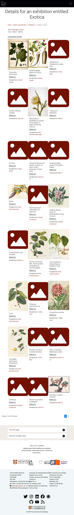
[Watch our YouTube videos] (37, 502)
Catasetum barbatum (54, 112)
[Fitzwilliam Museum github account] (31, 502)
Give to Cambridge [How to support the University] (55, 477)
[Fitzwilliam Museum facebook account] (37, 496)
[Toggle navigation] (70, 3)
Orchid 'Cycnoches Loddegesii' (36, 401)
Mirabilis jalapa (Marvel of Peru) (35, 71)
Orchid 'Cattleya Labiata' (15, 112)
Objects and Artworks (19, 25)
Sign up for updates (37, 446)
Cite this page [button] (14, 430)
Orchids (12, 163)
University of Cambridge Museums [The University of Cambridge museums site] (39, 473)
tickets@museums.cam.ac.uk (20, 486)
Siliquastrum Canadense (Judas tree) (56, 64)
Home (9, 25)
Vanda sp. (12, 400)
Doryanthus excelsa (57, 312)
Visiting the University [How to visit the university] (56, 475)
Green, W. (20, 118)
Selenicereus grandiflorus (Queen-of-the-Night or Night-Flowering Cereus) (36, 123)
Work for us (32, 481)
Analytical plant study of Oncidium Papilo (56, 165)
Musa (11, 201)
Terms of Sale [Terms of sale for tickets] (33, 488)
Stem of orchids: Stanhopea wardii (56, 351)
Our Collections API (35, 483)
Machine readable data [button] (17, 436)
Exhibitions (31, 25)
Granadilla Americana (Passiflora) (13, 361)
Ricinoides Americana (13, 73)
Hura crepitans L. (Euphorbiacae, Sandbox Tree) (56, 264)
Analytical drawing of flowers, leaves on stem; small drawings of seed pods (37, 167)
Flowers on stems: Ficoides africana (36, 351)
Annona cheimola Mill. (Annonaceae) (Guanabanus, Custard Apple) (36, 265)
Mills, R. (60, 118)
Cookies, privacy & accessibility (38, 477)
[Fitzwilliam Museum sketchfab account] (48, 496)
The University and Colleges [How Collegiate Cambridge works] (58, 473)
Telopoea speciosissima (34, 305)
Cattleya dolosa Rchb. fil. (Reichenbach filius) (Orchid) (57, 213)
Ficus (11, 313)
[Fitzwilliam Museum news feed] (42, 502)
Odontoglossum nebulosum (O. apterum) (35, 210)
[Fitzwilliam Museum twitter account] (26, 496)
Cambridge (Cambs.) (17, 30)
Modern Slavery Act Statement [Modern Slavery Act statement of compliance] (38, 486)
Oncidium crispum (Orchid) (56, 396)
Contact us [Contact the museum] (32, 479)
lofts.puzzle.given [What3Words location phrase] (23, 488)
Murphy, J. (21, 260)
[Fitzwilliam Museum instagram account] (31, 496)
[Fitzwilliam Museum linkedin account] (43, 496)
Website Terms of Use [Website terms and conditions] (35, 475)
